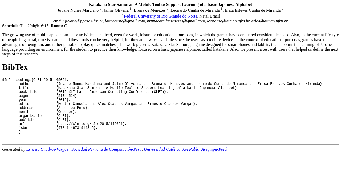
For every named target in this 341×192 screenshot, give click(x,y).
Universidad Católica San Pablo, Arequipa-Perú (185, 160)
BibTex (15, 67)
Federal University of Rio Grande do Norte (160, 16)
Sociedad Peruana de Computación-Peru (106, 160)
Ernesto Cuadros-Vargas (47, 160)
